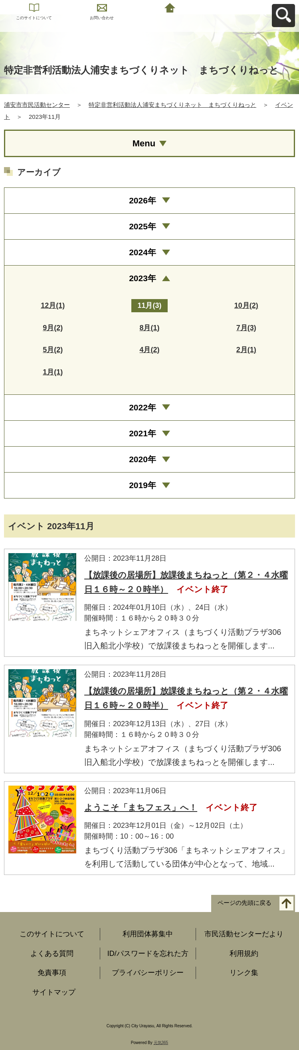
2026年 (142, 200)
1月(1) (53, 372)
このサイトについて (34, 18)
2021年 (142, 433)
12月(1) (53, 305)
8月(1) (149, 328)
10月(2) (246, 305)
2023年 (142, 278)
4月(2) (149, 350)
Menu (144, 143)
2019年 (142, 485)
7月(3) (246, 328)
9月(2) (53, 328)
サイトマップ (53, 992)
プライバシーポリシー (148, 973)
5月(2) (53, 350)
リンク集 (244, 973)
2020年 (142, 459)
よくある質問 (51, 953)
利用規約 (244, 953)
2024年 (142, 252)
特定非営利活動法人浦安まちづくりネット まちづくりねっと (172, 104)
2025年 (142, 226)
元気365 (161, 1042)
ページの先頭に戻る (244, 903)
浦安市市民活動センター (37, 104)
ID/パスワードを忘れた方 (147, 953)
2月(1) (246, 350)
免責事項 (52, 973)
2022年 (142, 407)
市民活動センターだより (243, 934)
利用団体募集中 (148, 934)
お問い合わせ (102, 18)
